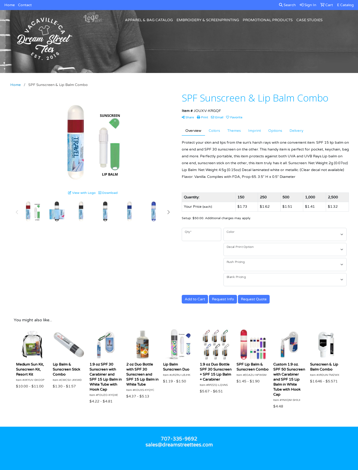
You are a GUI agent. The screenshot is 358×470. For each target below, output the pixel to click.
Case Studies (309, 20)
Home (9, 5)
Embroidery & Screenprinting (207, 20)
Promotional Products (268, 20)
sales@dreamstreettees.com (179, 445)
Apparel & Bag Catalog (149, 20)
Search (287, 5)
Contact (25, 5)
